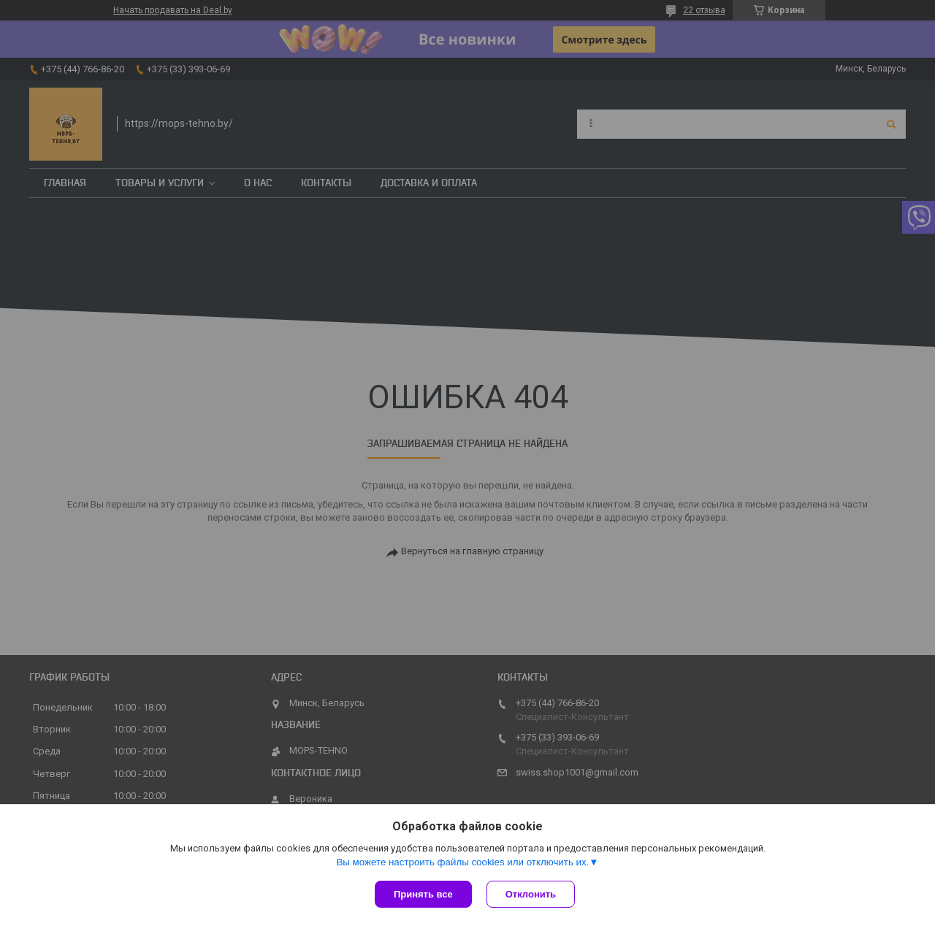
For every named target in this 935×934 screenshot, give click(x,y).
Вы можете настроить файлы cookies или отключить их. (462, 862)
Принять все (423, 894)
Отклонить (530, 894)
